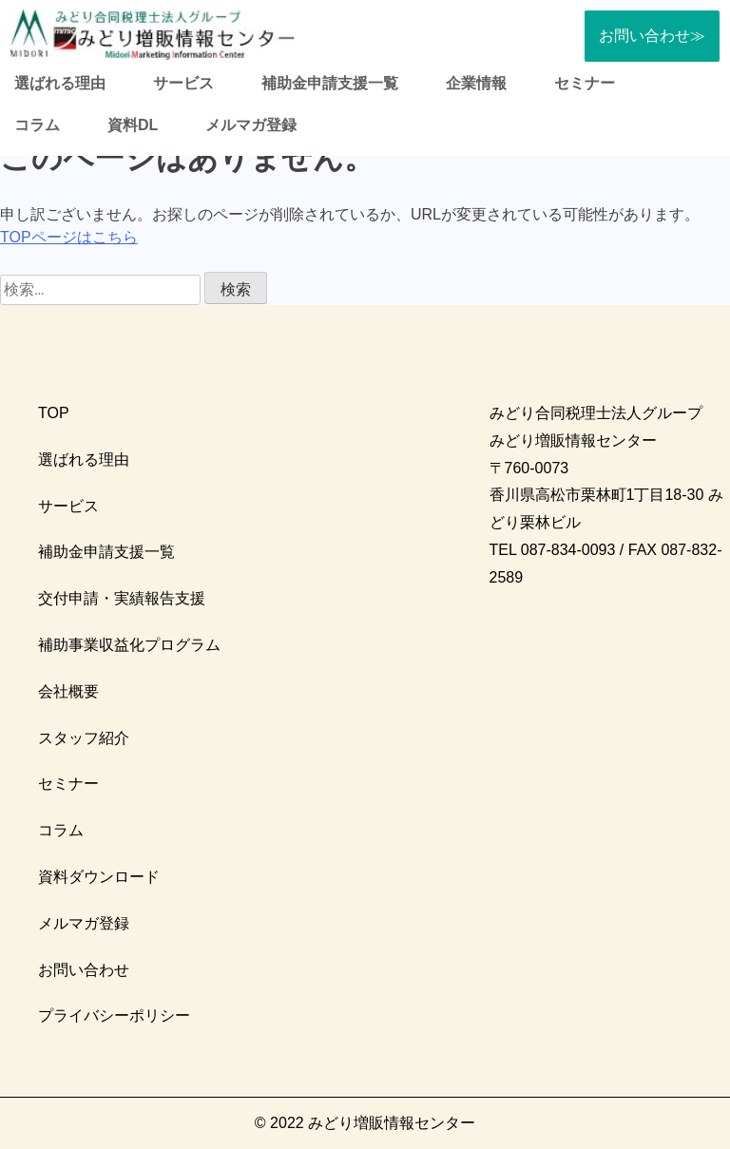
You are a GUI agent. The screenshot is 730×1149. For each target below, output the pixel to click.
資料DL (132, 125)
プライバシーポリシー (114, 1015)
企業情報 (476, 83)
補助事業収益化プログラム (129, 645)
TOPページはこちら (69, 237)
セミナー (584, 83)
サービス (183, 83)
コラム (37, 125)
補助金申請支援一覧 (329, 83)
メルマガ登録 (251, 125)
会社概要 (68, 691)
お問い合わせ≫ (652, 36)
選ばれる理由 (60, 83)
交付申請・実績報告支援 (121, 598)
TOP (53, 413)
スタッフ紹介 (83, 738)
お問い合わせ (83, 970)
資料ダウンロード (99, 877)
